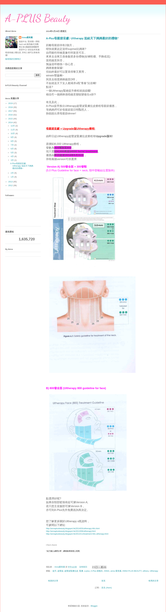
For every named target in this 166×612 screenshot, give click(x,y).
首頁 (103, 581)
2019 (10, 103)
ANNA (106, 571)
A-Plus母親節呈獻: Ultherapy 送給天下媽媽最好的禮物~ (82, 38)
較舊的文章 (153, 581)
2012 (10, 185)
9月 (12, 137)
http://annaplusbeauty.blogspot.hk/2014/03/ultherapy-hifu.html (73, 528)
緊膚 (81, 571)
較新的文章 (53, 581)
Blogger (94, 606)
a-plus (87, 571)
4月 (12, 156)
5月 (12, 152)
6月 (12, 149)
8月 (12, 141)
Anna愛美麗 (27, 37)
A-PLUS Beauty (37, 18)
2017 (10, 111)
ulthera (146, 571)
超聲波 (60, 571)
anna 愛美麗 (115, 571)
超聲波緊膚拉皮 (71, 571)
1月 (12, 177)
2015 (10, 119)
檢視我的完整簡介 (13, 59)
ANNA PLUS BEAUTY (132, 571)
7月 (12, 145)
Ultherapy (154, 571)
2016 (10, 115)
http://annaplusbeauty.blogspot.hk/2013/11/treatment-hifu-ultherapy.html (77, 534)
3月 (12, 160)
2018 (10, 107)
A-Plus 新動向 (97, 571)
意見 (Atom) (106, 588)
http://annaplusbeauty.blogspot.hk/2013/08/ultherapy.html (71, 531)
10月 (13, 133)
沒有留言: (83, 567)
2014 (10, 122)
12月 (13, 126)
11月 (13, 130)
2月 (12, 173)
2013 (10, 182)
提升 (54, 571)
